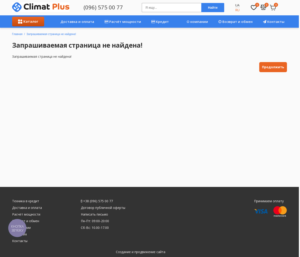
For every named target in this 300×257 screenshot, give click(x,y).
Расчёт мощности (123, 21)
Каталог (28, 21)
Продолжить (273, 67)
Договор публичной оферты (103, 207)
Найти (213, 7)
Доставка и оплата (72, 21)
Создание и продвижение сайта (140, 252)
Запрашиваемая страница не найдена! (51, 34)
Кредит (160, 21)
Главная (17, 34)
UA (237, 5)
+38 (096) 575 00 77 (97, 201)
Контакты (273, 21)
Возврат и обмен (235, 21)
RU (237, 10)
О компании (192, 21)
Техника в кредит (25, 201)
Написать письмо (94, 214)
